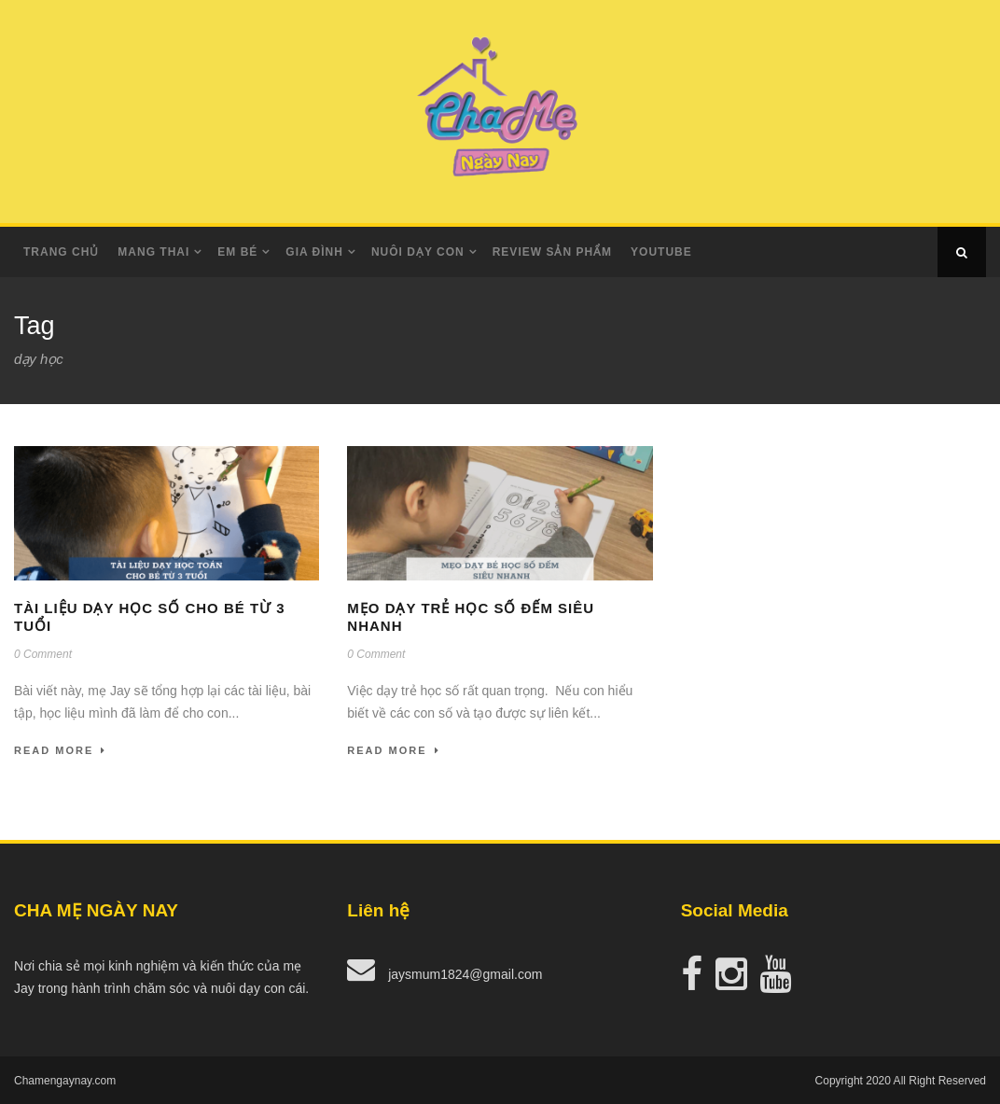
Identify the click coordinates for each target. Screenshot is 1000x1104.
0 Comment (43, 654)
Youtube (661, 252)
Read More (60, 750)
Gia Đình (314, 252)
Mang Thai (153, 252)
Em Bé (237, 252)
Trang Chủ (61, 252)
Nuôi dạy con (418, 252)
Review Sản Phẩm (552, 252)
